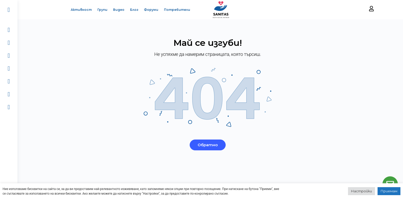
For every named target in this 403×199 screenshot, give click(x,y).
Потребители (173, 10)
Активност (77, 10)
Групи (99, 10)
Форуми (147, 10)
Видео (115, 10)
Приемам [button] (389, 191)
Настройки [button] (361, 191)
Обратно (210, 144)
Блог (130, 10)
